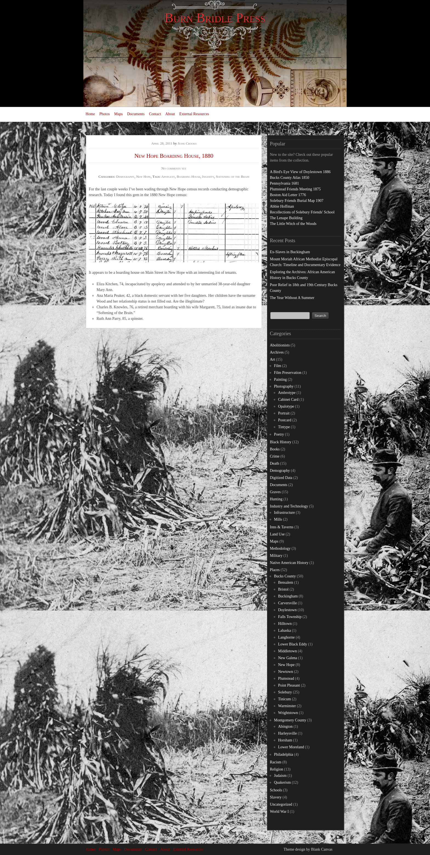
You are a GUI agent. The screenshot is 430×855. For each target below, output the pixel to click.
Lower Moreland (291, 747)
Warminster (287, 706)
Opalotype (286, 406)
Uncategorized (281, 804)
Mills (278, 519)
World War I (279, 811)
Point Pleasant (289, 685)
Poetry (279, 434)
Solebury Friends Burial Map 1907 (296, 201)
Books (275, 449)
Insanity (208, 176)
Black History (280, 442)
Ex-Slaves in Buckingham (290, 252)
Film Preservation (287, 373)
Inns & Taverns (281, 527)
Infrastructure (284, 512)
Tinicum (284, 699)
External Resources (194, 114)
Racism (275, 762)
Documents (136, 114)
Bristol (283, 589)
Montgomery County (290, 720)
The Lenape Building (286, 218)
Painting (280, 379)
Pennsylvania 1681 (284, 183)
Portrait (284, 413)
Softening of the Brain (232, 176)
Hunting (276, 499)
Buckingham (288, 596)
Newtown (285, 672)
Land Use (277, 534)
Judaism (280, 776)
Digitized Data (281, 478)
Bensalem (285, 582)
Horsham (285, 740)
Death (274, 463)
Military (276, 556)
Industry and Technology (289, 506)
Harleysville (287, 733)
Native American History (289, 563)
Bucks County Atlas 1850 (289, 178)
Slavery (276, 797)
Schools (276, 790)
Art (272, 359)
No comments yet (174, 168)
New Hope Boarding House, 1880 (173, 156)
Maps (118, 114)
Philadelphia (283, 754)
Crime (274, 456)
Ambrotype (287, 393)
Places (275, 570)
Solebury (285, 692)
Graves (275, 492)
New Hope (143, 176)
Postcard (284, 420)
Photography (284, 386)
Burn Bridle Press (215, 17)
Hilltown (285, 624)
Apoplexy (168, 176)
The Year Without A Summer (292, 298)
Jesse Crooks (187, 143)
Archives (277, 352)
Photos (104, 114)
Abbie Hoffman (282, 206)
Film (277, 366)
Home (90, 114)
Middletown (287, 651)
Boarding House (188, 176)
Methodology (280, 548)
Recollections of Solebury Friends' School (302, 212)
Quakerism (282, 782)
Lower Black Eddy (292, 644)
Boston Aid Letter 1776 (288, 195)
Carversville (287, 603)
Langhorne (286, 637)
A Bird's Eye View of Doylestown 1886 (300, 172)
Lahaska (284, 630)
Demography (125, 176)
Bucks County (285, 576)
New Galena (287, 658)
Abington (285, 726)
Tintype (284, 427)
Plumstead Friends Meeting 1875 (295, 189)
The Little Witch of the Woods (293, 224)
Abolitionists (280, 345)
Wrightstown (288, 713)
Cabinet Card (288, 399)
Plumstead (286, 678)
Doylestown (287, 610)
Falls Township (290, 617)
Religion (276, 769)
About (170, 114)
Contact (155, 114)
